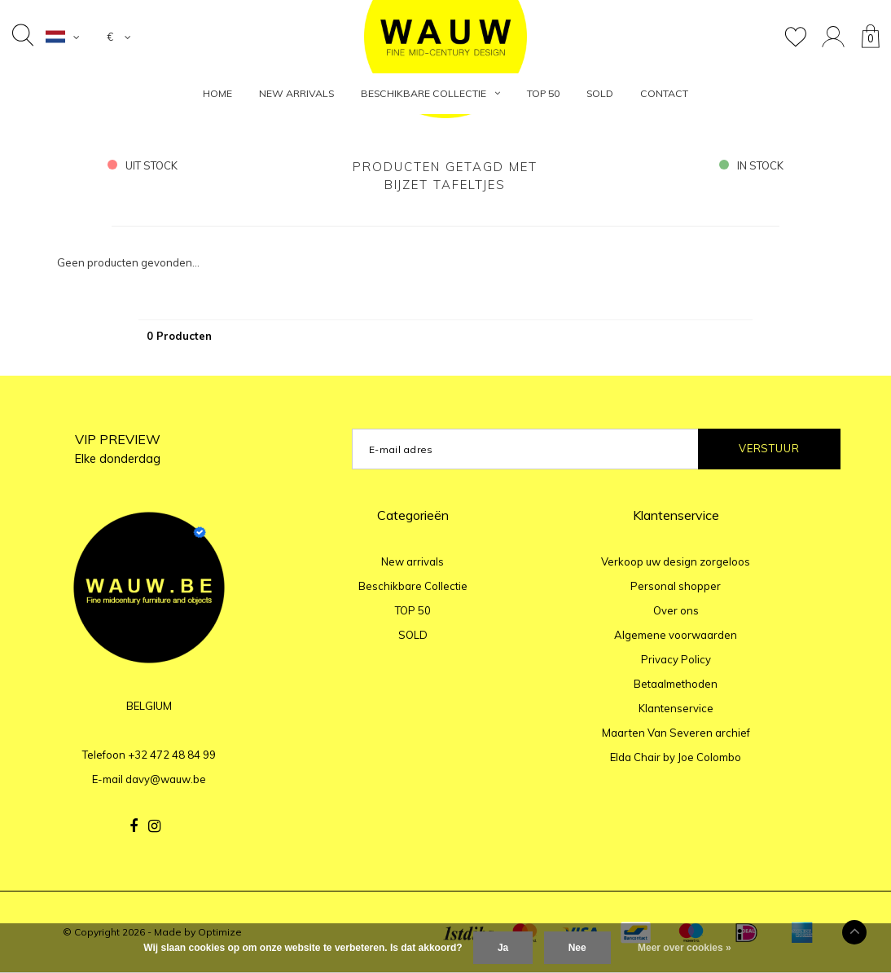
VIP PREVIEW (117, 448)
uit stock (143, 165)
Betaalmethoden (676, 683)
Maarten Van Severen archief (676, 732)
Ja (503, 947)
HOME (217, 93)
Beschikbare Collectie (430, 93)
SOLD (599, 93)
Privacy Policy (676, 659)
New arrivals (296, 93)
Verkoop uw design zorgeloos (675, 561)
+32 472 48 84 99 (172, 754)
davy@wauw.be (165, 779)
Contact (664, 93)
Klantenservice (676, 708)
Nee (577, 947)
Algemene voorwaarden (675, 634)
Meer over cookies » (684, 947)
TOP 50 (543, 93)
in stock (751, 165)
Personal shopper (675, 585)
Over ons (676, 610)
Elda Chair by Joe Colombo (675, 757)
